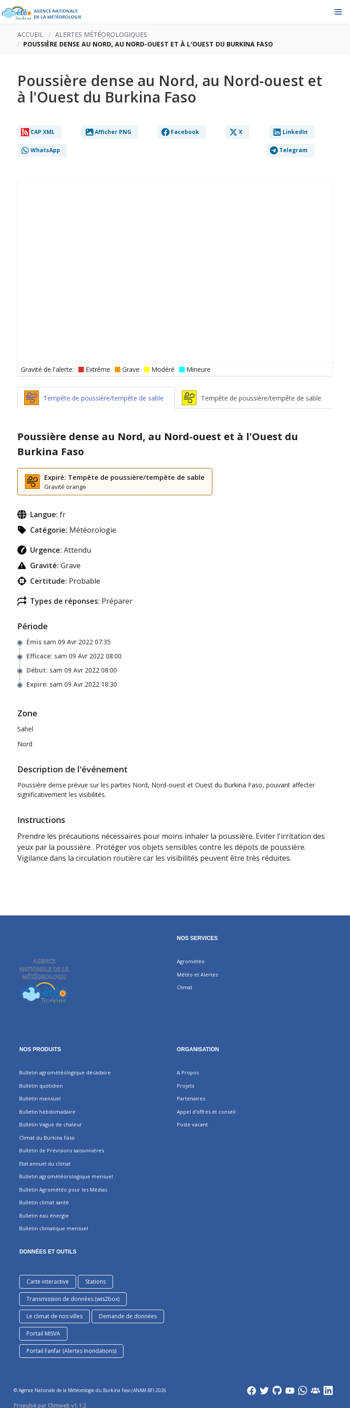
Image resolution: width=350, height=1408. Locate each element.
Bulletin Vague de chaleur (50, 1124)
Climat (184, 987)
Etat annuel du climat (45, 1163)
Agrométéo (191, 961)
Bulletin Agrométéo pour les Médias (63, 1189)
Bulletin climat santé (44, 1202)
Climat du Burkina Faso (47, 1137)
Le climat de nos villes (54, 1316)
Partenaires (191, 1098)
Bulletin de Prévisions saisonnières (61, 1150)
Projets (185, 1085)
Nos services (197, 938)
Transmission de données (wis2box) (72, 1299)
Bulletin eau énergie (44, 1215)
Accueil (30, 34)
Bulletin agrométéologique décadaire (65, 1072)
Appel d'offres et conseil (206, 1111)
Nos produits (40, 1049)
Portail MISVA (43, 1333)
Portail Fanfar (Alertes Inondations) (71, 1351)
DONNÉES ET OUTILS (47, 1252)
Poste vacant (192, 1124)
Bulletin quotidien (41, 1085)
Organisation (198, 1049)
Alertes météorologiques (101, 34)
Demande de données (128, 1316)
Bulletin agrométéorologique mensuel (66, 1176)
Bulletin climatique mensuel (53, 1228)
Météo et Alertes (197, 974)
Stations (95, 1281)
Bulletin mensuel (40, 1098)
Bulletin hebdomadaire (47, 1111)
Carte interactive (47, 1281)
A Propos (188, 1072)
